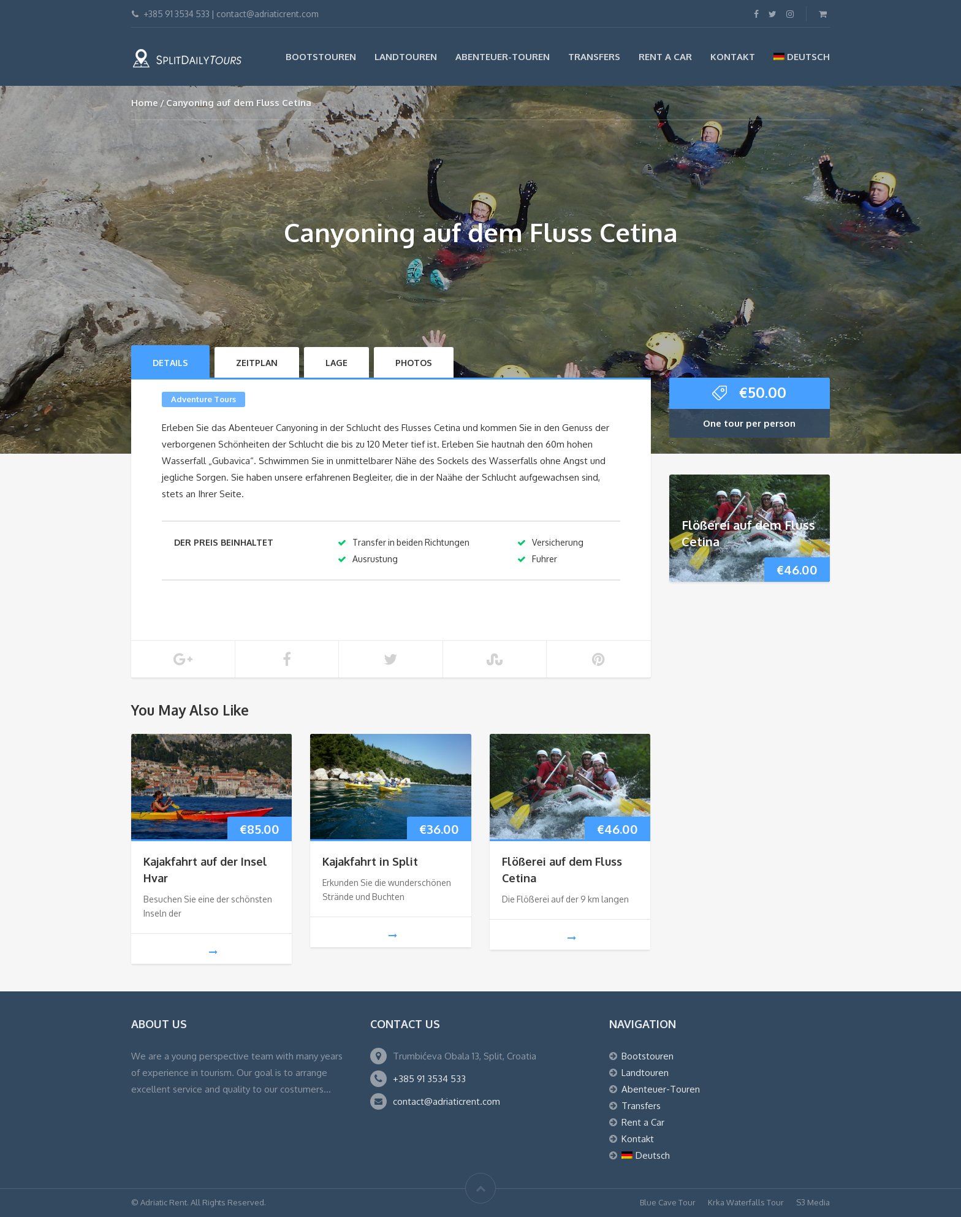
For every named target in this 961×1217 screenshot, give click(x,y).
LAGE (336, 362)
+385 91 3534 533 (429, 1079)
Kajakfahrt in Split (370, 861)
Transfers (594, 57)
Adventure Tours (203, 399)
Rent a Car (665, 57)
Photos (413, 362)
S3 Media (813, 1202)
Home (144, 103)
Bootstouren (321, 57)
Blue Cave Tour (668, 1202)
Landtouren (405, 57)
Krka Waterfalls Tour (746, 1202)
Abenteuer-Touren (502, 57)
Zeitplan (257, 362)
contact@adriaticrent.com (446, 1101)
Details (170, 362)
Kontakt (732, 57)
